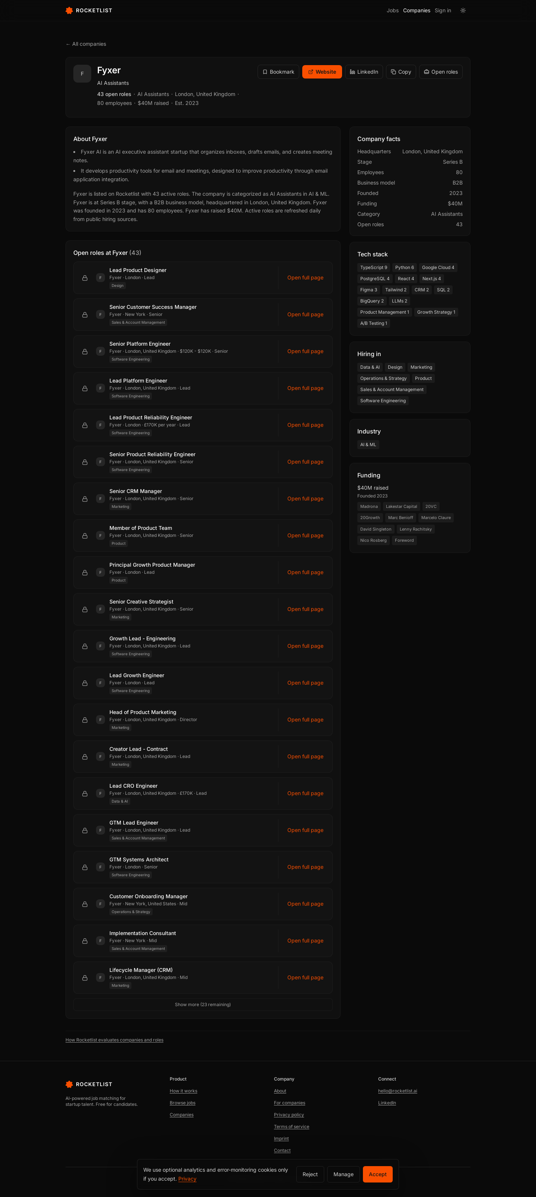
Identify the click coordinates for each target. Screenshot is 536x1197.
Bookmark (278, 71)
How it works (183, 1091)
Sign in (443, 10)
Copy (401, 71)
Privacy (187, 1178)
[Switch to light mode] (463, 10)
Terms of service (291, 1126)
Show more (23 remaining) (203, 1004)
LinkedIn (364, 71)
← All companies (86, 44)
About (280, 1091)
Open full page (305, 277)
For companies (289, 1102)
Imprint (281, 1138)
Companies (416, 10)
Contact (282, 1150)
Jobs (393, 10)
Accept (378, 1174)
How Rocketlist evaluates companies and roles (114, 1040)
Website (322, 71)
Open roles (441, 71)
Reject (310, 1174)
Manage (344, 1174)
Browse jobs (182, 1102)
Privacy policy (289, 1114)
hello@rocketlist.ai (397, 1091)
